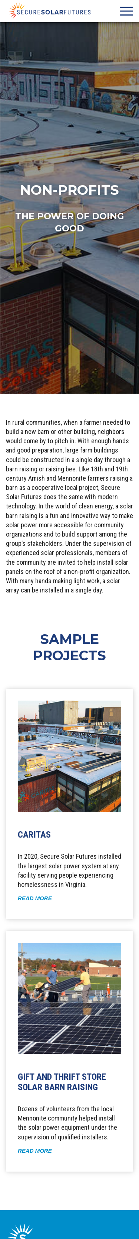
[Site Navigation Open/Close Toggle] (126, 11)
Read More (35, 898)
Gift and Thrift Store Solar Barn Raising (62, 1082)
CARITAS (34, 834)
